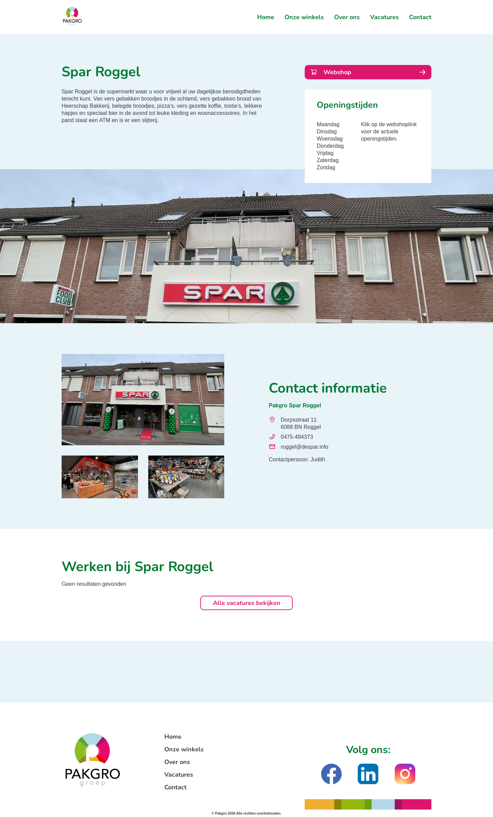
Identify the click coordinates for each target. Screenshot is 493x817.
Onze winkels (304, 17)
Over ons (347, 17)
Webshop (368, 72)
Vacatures (384, 17)
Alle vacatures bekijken (246, 603)
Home (265, 17)
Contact (420, 17)
